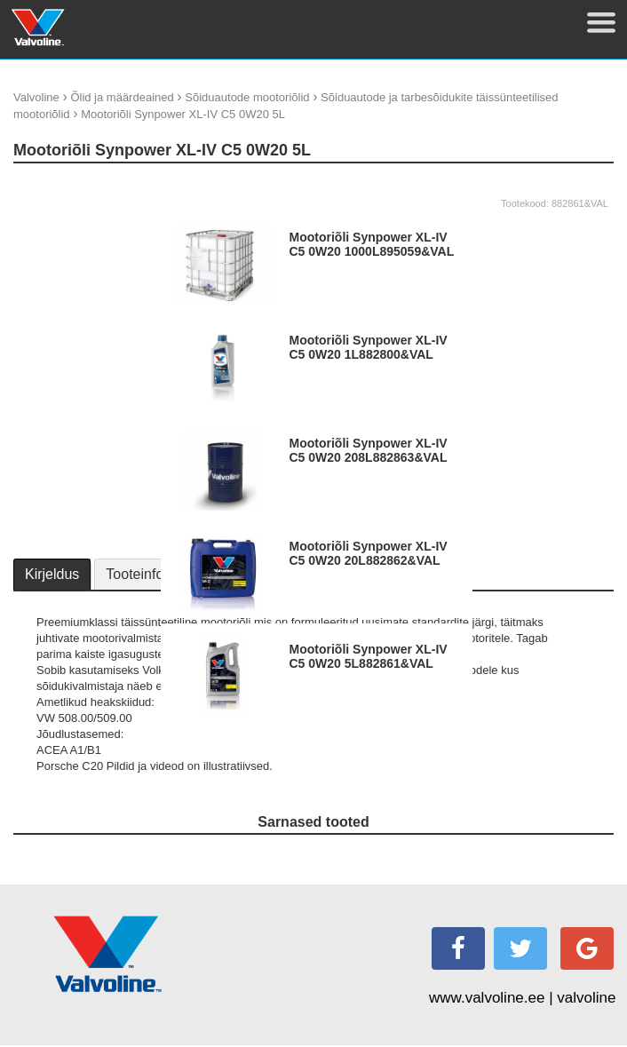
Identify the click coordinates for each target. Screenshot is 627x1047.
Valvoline (36, 97)
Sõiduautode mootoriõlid (247, 97)
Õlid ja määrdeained (121, 97)
